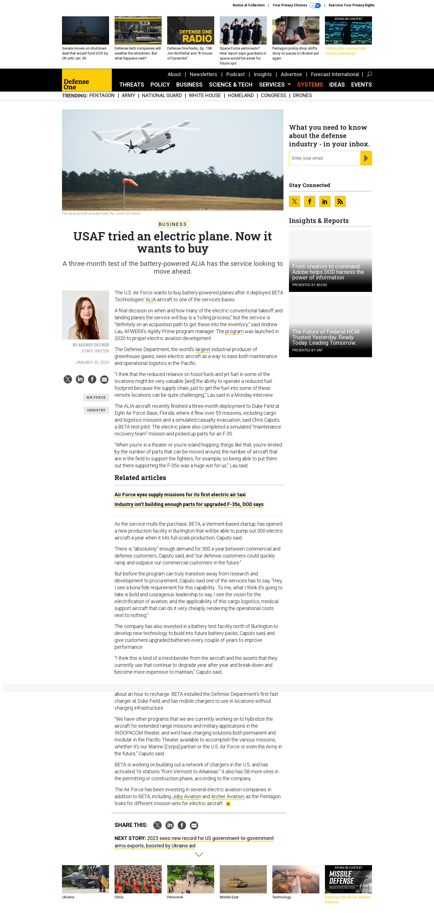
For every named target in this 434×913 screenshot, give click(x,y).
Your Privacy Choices (297, 5)
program (234, 331)
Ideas (337, 84)
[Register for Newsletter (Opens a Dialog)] (366, 158)
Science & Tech (230, 84)
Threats (131, 84)
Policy (160, 84)
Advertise (291, 74)
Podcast (235, 74)
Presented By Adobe (309, 285)
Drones (302, 95)
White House (205, 95)
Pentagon (102, 95)
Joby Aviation (186, 796)
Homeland (241, 95)
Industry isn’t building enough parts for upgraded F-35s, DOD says (189, 504)
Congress (273, 95)
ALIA (151, 299)
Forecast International (335, 74)
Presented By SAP (307, 350)
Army (128, 95)
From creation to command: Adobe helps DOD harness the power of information (328, 272)
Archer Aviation (227, 796)
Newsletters (203, 74)
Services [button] (272, 84)
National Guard (162, 95)
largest (202, 349)
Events (361, 84)
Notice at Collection (249, 5)
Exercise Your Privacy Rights (352, 5)
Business (189, 84)
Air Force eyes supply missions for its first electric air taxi (180, 494)
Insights (263, 74)
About (174, 74)
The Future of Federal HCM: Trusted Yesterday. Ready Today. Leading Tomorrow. (326, 337)
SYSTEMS (310, 84)
